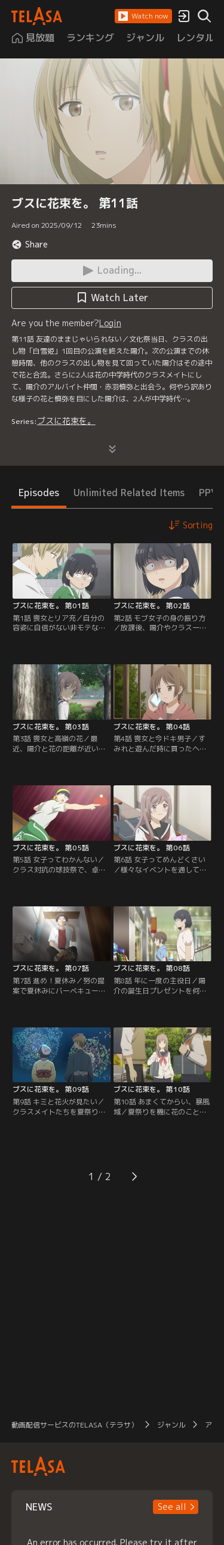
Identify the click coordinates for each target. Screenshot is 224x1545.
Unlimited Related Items (129, 492)
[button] (143, 16)
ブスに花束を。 (66, 420)
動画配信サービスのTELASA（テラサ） (74, 1425)
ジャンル (171, 1425)
